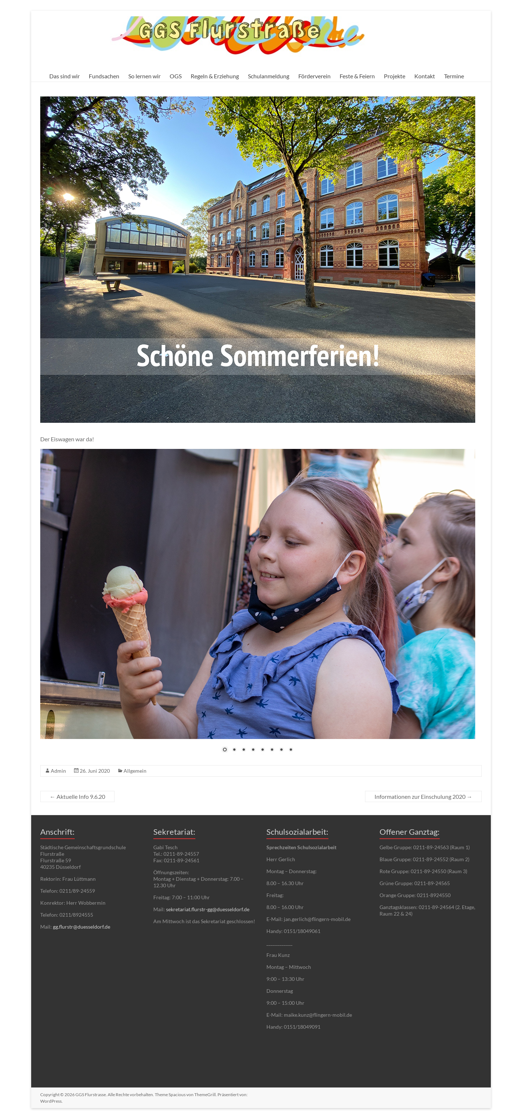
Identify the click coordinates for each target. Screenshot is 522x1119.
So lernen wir (144, 76)
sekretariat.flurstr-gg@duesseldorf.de (207, 909)
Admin (58, 771)
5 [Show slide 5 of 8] (262, 750)
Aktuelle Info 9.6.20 (77, 796)
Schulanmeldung (268, 76)
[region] (257, 605)
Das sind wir (64, 76)
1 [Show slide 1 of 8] (225, 750)
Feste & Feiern (357, 76)
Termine (454, 76)
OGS (176, 76)
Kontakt (424, 76)
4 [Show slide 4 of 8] (253, 750)
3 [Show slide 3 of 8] (244, 750)
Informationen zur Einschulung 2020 (423, 796)
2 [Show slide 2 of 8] (234, 750)
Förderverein (314, 76)
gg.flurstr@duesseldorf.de (81, 927)
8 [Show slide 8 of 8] (291, 750)
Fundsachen (104, 76)
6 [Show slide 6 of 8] (272, 750)
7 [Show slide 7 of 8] (281, 750)
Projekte (394, 76)
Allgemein (135, 771)
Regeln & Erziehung (215, 76)
